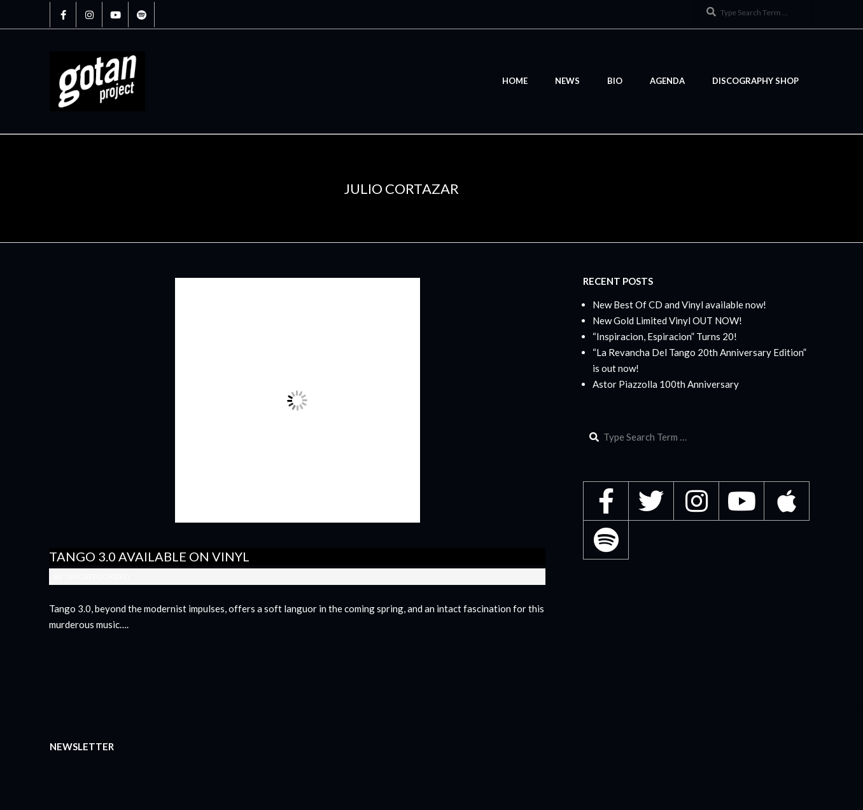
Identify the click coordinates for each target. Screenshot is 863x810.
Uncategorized (98, 576)
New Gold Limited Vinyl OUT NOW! (667, 320)
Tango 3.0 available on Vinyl (149, 556)
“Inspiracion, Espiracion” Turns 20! (665, 336)
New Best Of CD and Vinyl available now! (679, 304)
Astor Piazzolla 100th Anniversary (666, 384)
